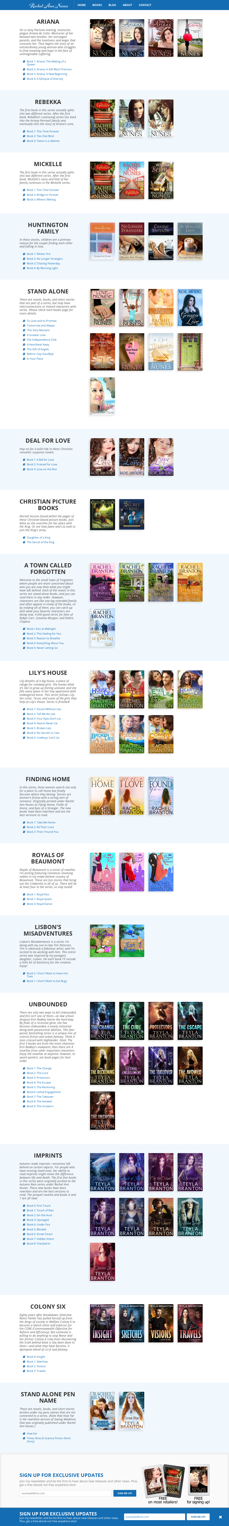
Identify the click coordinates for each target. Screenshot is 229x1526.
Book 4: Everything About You (44, 643)
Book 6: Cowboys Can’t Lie (42, 737)
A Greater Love (35, 335)
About (127, 5)
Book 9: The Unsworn (39, 1106)
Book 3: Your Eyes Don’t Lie (43, 718)
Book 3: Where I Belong (40, 199)
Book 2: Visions (35, 1366)
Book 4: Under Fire (37, 1224)
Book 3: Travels (35, 1370)
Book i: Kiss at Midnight (40, 628)
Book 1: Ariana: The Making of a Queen (45, 63)
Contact (145, 5)
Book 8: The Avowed (38, 1101)
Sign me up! (125, 1493)
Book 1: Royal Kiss (37, 894)
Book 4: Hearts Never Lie (41, 723)
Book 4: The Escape (38, 1082)
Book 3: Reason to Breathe (42, 638)
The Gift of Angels (37, 349)
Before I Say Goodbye (39, 353)
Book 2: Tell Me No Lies (40, 713)
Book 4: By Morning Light (41, 268)
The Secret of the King (39, 542)
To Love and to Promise (41, 320)
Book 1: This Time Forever (42, 131)
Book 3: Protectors (37, 1077)
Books (97, 5)
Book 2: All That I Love (39, 827)
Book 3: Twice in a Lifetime (42, 140)
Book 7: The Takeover (39, 1096)
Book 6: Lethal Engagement (43, 1092)
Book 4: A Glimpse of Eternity (44, 78)
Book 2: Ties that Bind (39, 136)
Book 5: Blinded (35, 1229)
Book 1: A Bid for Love (39, 459)
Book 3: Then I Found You (42, 831)
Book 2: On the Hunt (38, 1215)
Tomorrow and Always (40, 325)
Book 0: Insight (35, 1356)
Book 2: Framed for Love (41, 464)
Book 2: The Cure (36, 1072)
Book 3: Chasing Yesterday (42, 263)
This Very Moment (37, 330)
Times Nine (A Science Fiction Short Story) (48, 1440)
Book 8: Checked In (37, 1243)
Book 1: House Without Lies (43, 709)
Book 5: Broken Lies (38, 728)
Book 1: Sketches (36, 1361)
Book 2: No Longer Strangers (44, 258)
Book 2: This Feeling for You (43, 633)
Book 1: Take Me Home (40, 822)
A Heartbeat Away (37, 344)
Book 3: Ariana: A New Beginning (46, 73)
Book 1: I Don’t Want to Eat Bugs (46, 981)
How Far (31, 1433)
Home (82, 5)
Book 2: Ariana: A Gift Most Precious (48, 69)
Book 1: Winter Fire (38, 253)
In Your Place (34, 358)
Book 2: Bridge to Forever (42, 194)
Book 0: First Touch (38, 1205)
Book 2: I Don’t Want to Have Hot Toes (46, 975)
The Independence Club (41, 339)
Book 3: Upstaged (37, 1219)
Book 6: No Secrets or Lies (42, 732)
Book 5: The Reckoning (40, 1087)
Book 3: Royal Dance (38, 903)
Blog (112, 5)
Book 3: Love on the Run (41, 469)
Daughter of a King (37, 537)
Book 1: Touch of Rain (39, 1210)
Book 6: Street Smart (39, 1234)
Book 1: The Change (38, 1068)
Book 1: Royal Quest (38, 899)
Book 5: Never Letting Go (41, 647)
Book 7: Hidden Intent (39, 1238)
